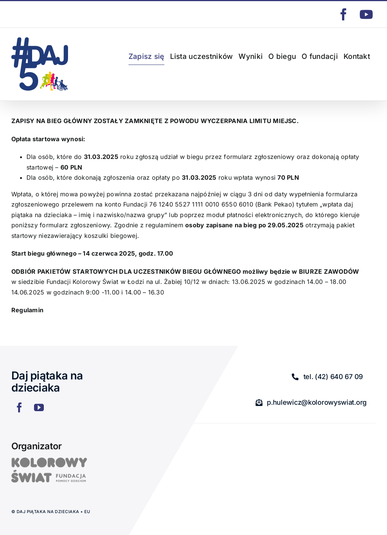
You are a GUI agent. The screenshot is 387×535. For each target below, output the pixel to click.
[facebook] (19, 407)
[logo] (49, 460)
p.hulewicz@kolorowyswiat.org (46, 14)
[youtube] (39, 407)
